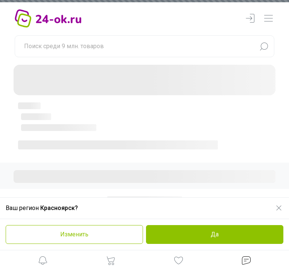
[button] (42, 261)
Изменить (74, 234)
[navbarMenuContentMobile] (268, 18)
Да (215, 234)
